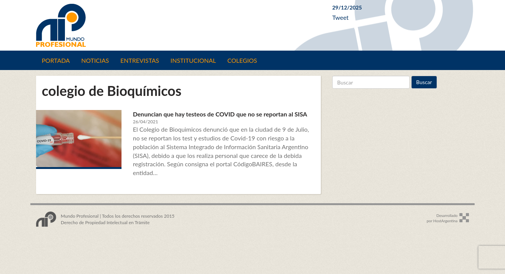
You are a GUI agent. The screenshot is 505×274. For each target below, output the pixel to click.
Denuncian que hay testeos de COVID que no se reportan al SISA (220, 114)
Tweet (340, 17)
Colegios (242, 60)
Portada (56, 60)
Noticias (95, 60)
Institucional (193, 60)
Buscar (424, 82)
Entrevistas (139, 60)
